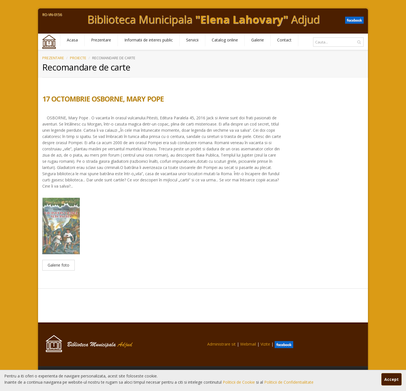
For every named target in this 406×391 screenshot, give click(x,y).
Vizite (265, 344)
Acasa (72, 40)
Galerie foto (58, 265)
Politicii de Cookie (239, 382)
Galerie (257, 40)
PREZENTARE (53, 57)
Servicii (192, 40)
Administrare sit (221, 344)
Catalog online (225, 40)
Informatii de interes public (148, 40)
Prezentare (101, 40)
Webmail (248, 344)
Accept (391, 379)
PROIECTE (78, 57)
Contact (284, 40)
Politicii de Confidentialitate (289, 382)
